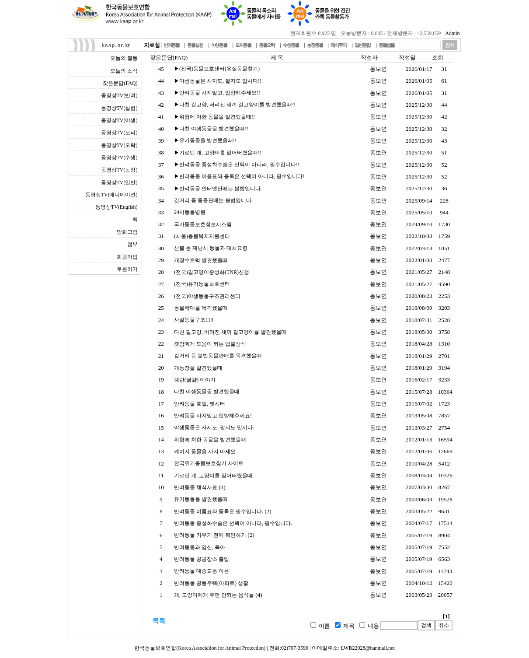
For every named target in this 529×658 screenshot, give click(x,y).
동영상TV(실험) (119, 108)
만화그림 (127, 232)
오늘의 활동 (124, 58)
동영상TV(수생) (119, 157)
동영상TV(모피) (119, 133)
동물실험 (195, 45)
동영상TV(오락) (119, 145)
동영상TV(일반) (119, 182)
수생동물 (291, 45)
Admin (452, 33)
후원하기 (127, 269)
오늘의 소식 (124, 71)
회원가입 (127, 257)
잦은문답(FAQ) (120, 83)
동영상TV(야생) (119, 120)
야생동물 (219, 45)
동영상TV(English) (116, 207)
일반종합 (362, 45)
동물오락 (267, 45)
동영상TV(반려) (119, 95)
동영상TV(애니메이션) (111, 195)
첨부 (132, 244)
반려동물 (171, 45)
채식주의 (338, 45)
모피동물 (243, 45)
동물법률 (386, 45)
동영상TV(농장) (119, 170)
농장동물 (315, 45)
